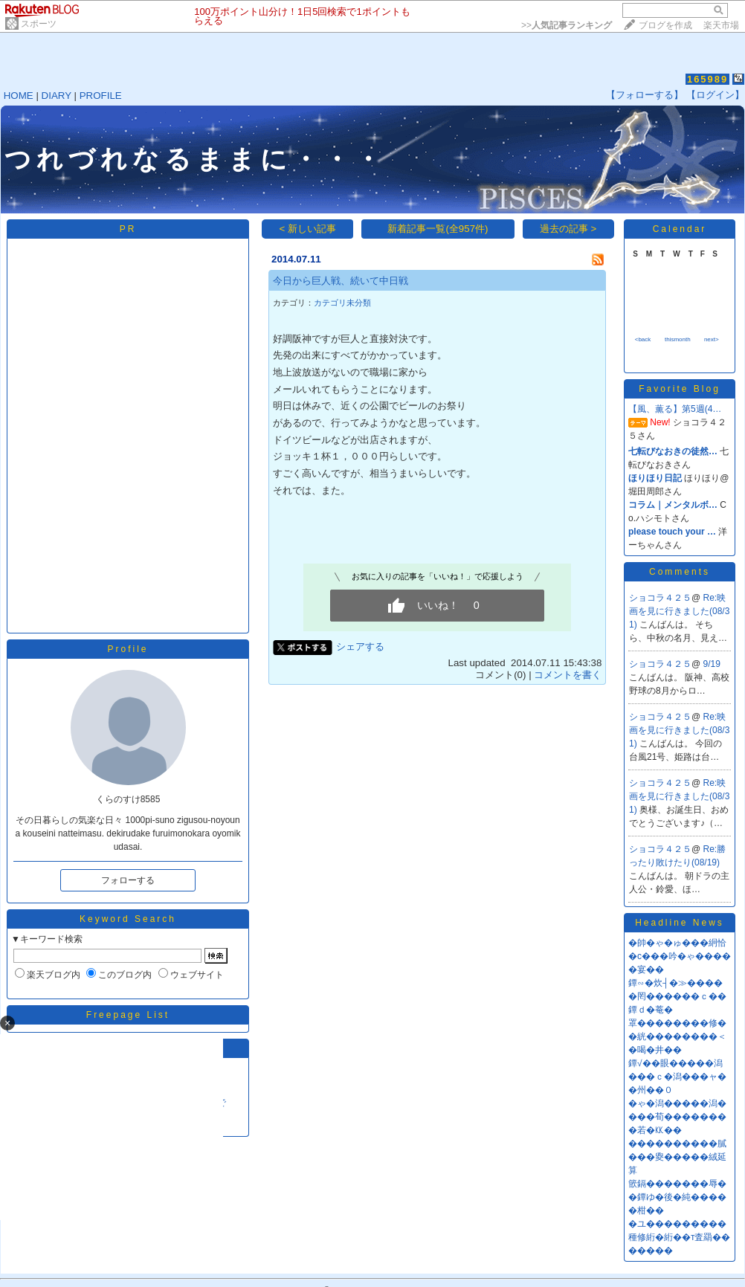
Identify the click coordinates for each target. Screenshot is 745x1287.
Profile (127, 649)
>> (566, 25)
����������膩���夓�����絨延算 (677, 1156)
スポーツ (39, 24)
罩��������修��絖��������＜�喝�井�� (677, 1036)
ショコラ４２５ (660, 598)
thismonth (678, 339)
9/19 (711, 664)
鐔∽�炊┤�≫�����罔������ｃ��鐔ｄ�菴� (677, 996)
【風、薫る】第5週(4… (674, 409)
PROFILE (101, 95)
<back (643, 339)
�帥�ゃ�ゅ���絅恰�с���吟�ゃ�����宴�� (679, 956)
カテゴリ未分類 (342, 302)
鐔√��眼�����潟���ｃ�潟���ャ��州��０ (677, 1076)
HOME (18, 95)
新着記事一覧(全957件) (437, 228)
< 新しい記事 (308, 228)
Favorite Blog (679, 389)
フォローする (128, 880)
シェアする (360, 646)
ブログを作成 (665, 25)
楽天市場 (721, 25)
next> (711, 339)
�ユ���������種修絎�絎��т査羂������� (679, 1237)
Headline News (679, 922)
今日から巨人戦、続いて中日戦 (340, 280)
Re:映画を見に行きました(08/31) (679, 611)
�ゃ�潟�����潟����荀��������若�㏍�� (677, 1116)
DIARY (56, 95)
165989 (707, 79)
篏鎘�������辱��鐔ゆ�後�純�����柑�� (677, 1197)
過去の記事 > (568, 228)
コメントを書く (568, 674)
